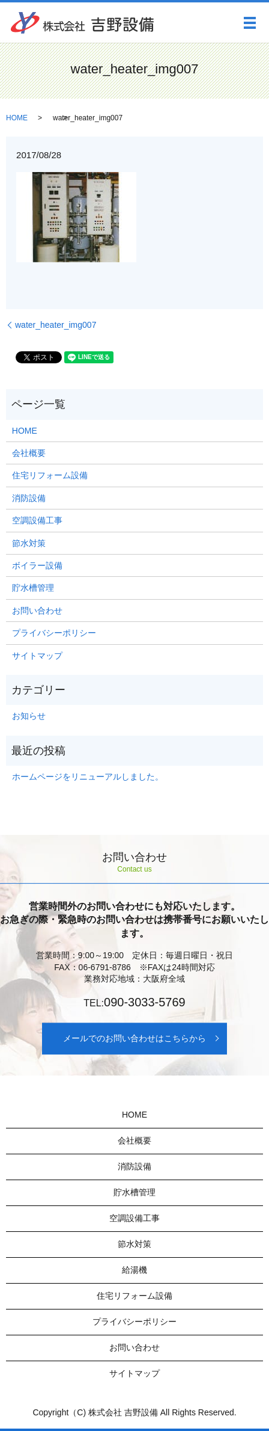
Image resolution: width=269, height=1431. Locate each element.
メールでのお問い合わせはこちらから (134, 1038)
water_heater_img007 (55, 325)
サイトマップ (37, 655)
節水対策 (29, 543)
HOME (17, 118)
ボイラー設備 (37, 565)
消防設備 (29, 498)
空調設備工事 (37, 520)
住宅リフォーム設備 (50, 475)
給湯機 (134, 1270)
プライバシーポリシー (54, 633)
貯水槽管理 (33, 587)
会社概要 (29, 453)
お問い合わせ (37, 610)
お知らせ (29, 716)
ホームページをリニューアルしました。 (87, 776)
